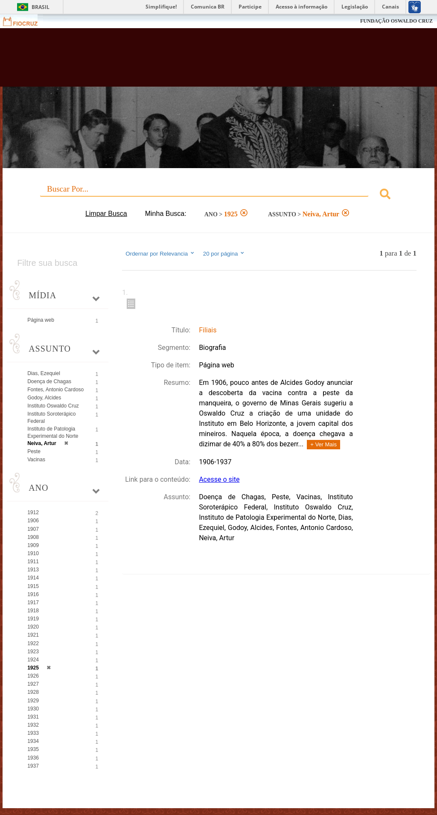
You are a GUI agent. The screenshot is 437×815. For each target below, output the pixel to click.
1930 (33, 709)
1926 (33, 676)
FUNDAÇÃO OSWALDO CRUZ (396, 21)
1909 (33, 545)
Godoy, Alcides (44, 398)
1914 (33, 578)
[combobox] (218, 195)
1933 (33, 733)
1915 (33, 586)
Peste (34, 451)
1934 (33, 741)
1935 (33, 749)
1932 (33, 725)
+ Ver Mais (323, 444)
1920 (33, 627)
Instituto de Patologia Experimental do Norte (52, 432)
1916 (33, 594)
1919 (33, 619)
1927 (33, 684)
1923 (33, 652)
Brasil (41, 7)
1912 (33, 512)
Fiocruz (25, 21)
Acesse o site (219, 479)
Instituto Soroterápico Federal (51, 417)
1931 (33, 717)
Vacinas (36, 460)
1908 (33, 537)
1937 (33, 766)
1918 (33, 611)
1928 (33, 692)
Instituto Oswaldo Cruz (53, 406)
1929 (33, 701)
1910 (33, 553)
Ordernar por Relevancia (160, 253)
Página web (40, 320)
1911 (33, 562)
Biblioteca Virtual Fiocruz (187, 60)
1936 (33, 758)
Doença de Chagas (49, 381)
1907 (33, 529)
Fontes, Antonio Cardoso (55, 390)
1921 (33, 635)
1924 (33, 660)
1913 (33, 570)
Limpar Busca (106, 213)
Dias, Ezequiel (43, 373)
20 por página (224, 253)
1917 (33, 602)
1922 (33, 643)
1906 (33, 521)
